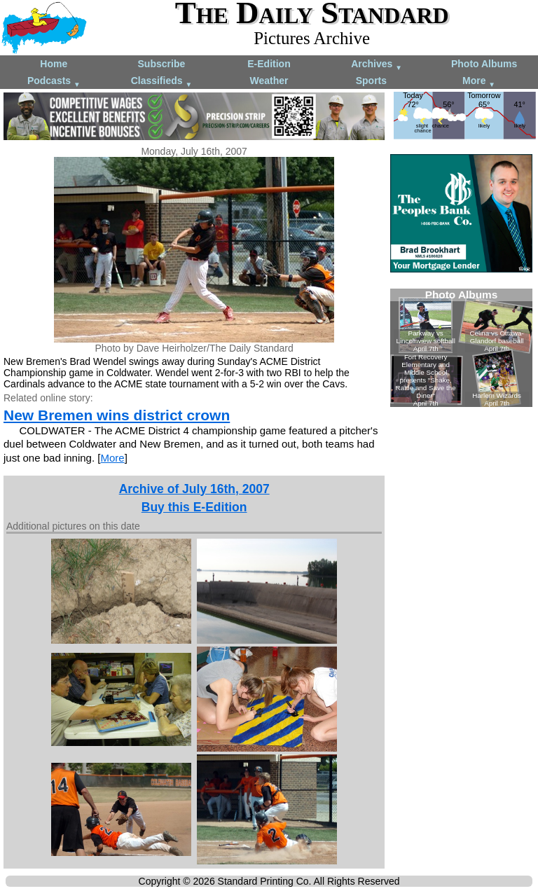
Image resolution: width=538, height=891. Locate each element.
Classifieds (162, 81)
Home (53, 63)
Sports (371, 80)
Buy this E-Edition (194, 507)
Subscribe (162, 63)
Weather (268, 80)
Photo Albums (484, 63)
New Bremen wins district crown (117, 415)
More (478, 81)
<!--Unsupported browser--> (461, 348)
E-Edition (268, 63)
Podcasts (54, 81)
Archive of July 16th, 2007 (194, 489)
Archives (376, 64)
